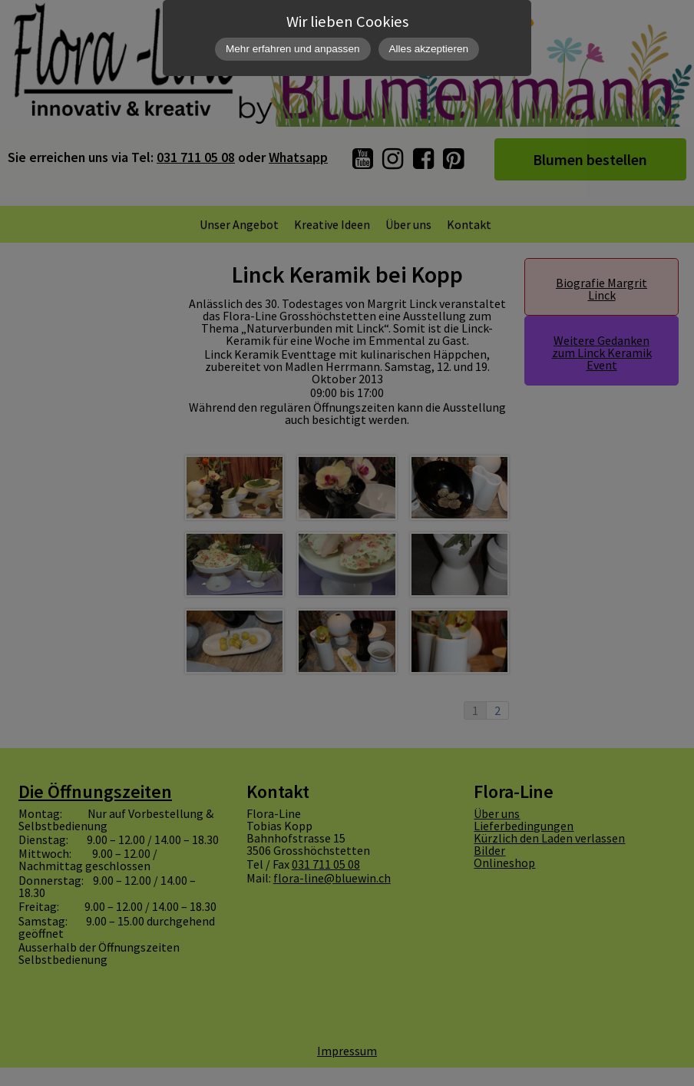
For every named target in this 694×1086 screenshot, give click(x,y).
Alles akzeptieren (429, 49)
